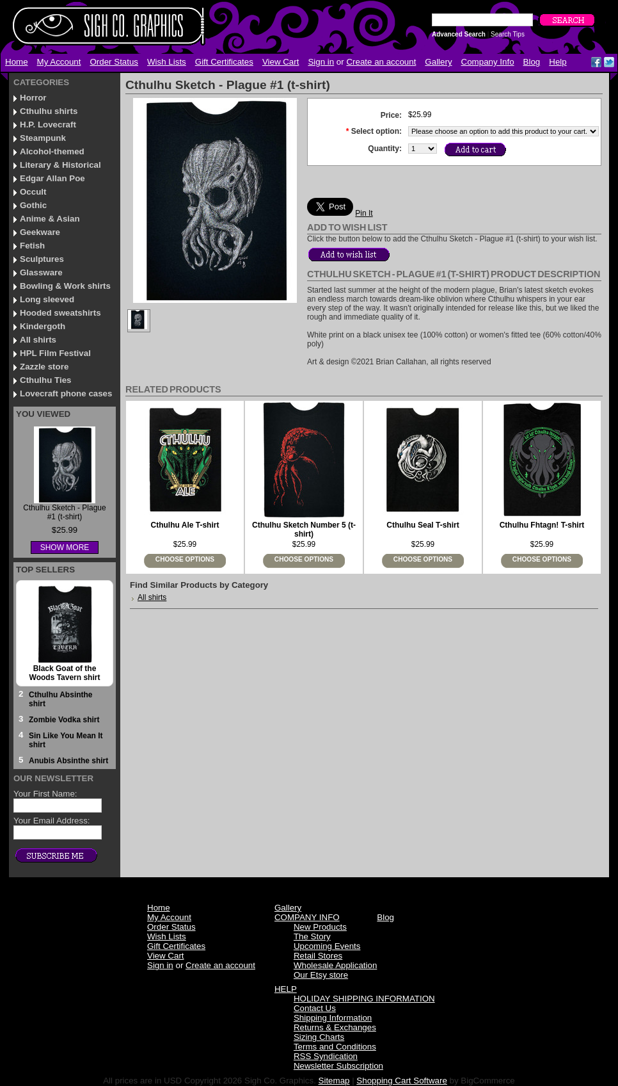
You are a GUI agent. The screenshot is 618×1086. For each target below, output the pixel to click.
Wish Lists (166, 62)
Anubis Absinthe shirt (68, 760)
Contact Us (315, 1008)
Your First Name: (45, 793)
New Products (320, 927)
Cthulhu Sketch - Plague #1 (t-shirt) (64, 512)
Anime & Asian (50, 218)
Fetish (32, 245)
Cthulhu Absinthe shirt (61, 699)
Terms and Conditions (335, 1046)
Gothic (33, 205)
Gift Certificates (224, 62)
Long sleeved (47, 299)
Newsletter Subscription (338, 1066)
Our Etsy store (321, 975)
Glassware (41, 272)
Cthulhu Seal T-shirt (422, 525)
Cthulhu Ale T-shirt (185, 525)
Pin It (363, 213)
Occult (33, 192)
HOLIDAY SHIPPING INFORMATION (364, 998)
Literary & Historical (60, 165)
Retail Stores (318, 955)
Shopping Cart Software (401, 1080)
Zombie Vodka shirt (64, 719)
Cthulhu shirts (48, 111)
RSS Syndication (326, 1056)
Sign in (321, 62)
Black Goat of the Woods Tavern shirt (64, 673)
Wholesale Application (335, 965)
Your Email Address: (51, 820)
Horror (33, 97)
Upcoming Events (327, 946)
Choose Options (184, 559)
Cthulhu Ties (45, 380)
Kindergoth (42, 326)
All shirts (38, 339)
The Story (312, 936)
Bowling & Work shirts (65, 286)
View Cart (280, 62)
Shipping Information (333, 1018)
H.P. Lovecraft (48, 124)
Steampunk (43, 138)
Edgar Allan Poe (52, 178)
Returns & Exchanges (335, 1027)
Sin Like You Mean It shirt (66, 740)
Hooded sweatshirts (60, 313)
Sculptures (42, 259)
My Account (59, 62)
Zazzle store (44, 366)
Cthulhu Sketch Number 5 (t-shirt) (304, 530)
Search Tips (508, 34)
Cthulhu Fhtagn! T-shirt (542, 525)
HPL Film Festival (55, 353)
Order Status (114, 62)
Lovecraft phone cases (66, 393)
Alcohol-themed (52, 151)
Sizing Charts (319, 1037)
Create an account (381, 62)
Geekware (40, 232)
